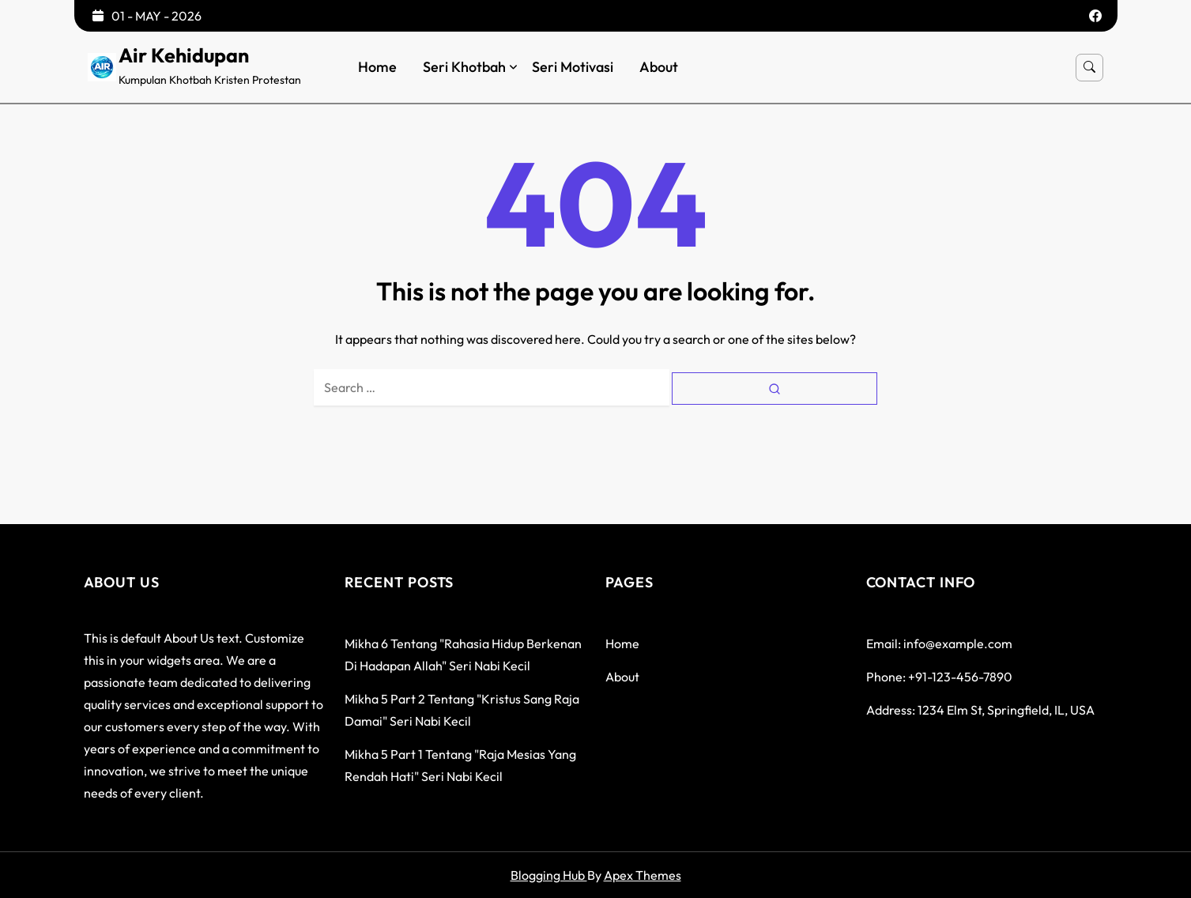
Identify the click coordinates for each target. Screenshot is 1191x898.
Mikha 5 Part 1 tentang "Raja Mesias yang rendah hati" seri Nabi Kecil (460, 765)
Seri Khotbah (464, 67)
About (658, 67)
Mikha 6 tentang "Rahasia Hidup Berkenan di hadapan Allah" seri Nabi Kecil (463, 655)
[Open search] (1089, 67)
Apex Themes (642, 875)
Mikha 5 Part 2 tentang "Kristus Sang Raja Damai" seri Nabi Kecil (462, 710)
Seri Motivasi (572, 67)
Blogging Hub (549, 875)
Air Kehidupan (184, 55)
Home (377, 67)
